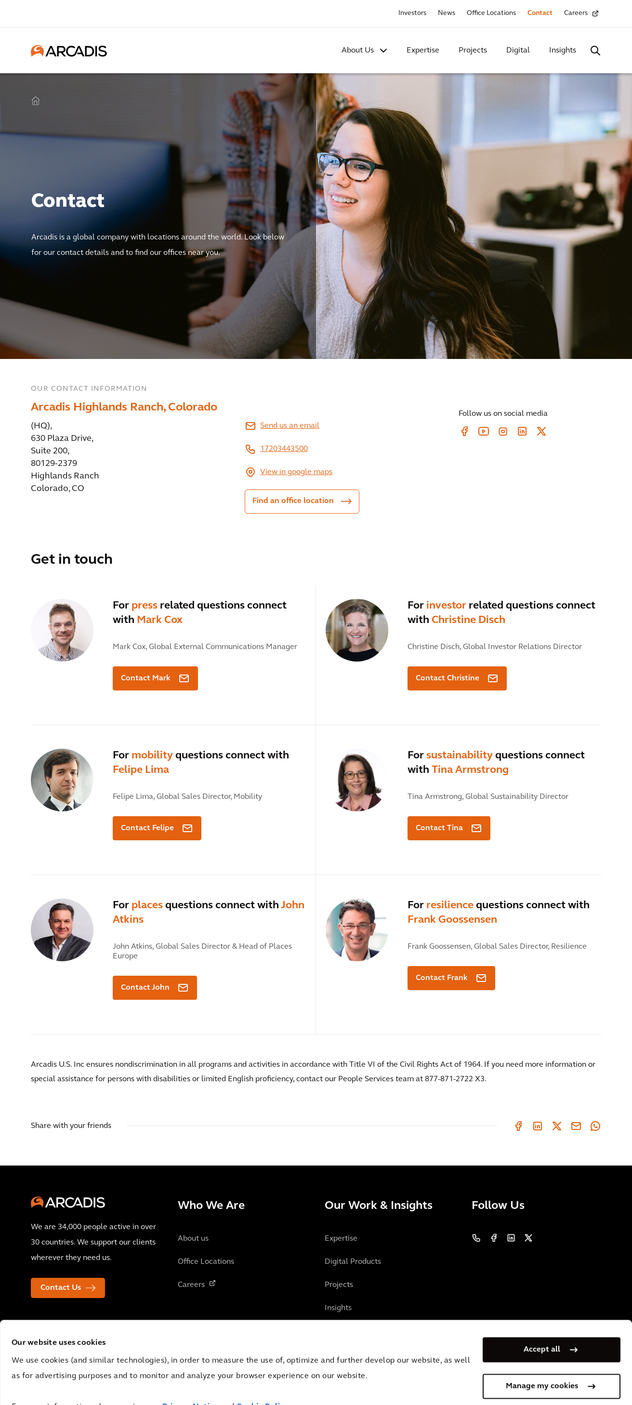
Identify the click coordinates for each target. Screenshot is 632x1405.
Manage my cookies (542, 1359)
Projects (473, 50)
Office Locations (491, 13)
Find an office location (293, 501)
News (446, 13)
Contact (540, 13)
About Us (358, 50)
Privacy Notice (190, 1380)
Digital (518, 50)
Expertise (423, 50)
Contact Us (60, 1288)
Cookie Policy (263, 1380)
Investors (412, 13)
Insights (562, 50)
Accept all (542, 1322)
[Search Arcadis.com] (595, 50)
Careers (576, 13)
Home (35, 101)
